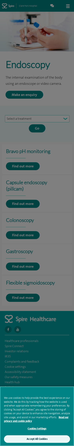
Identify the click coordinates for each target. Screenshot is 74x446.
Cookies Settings (37, 431)
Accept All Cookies (37, 441)
